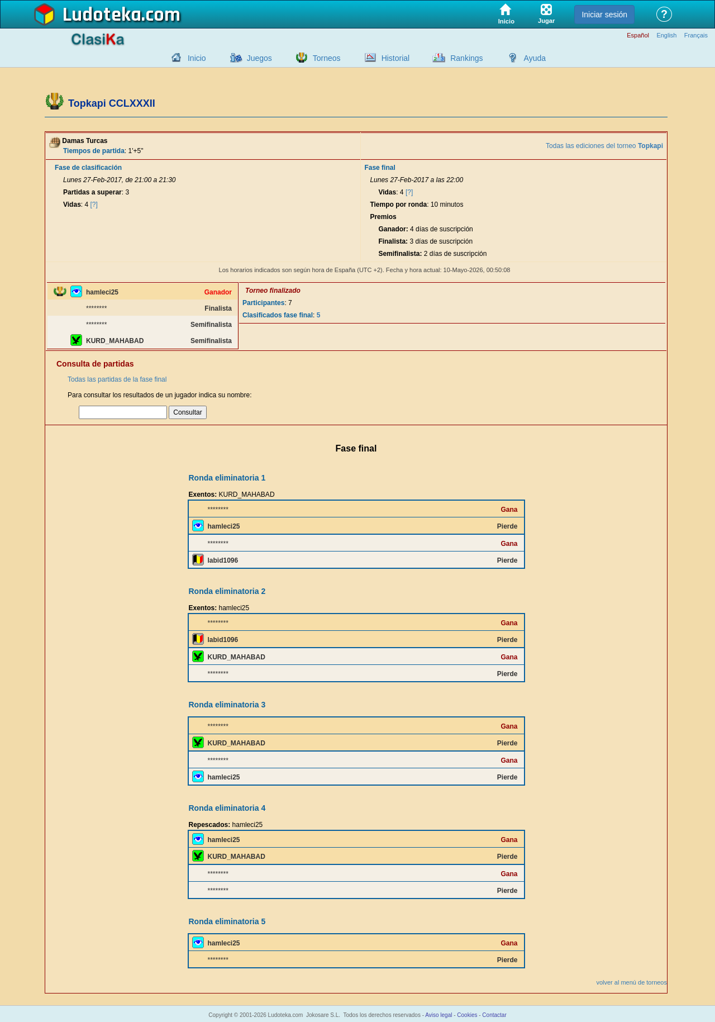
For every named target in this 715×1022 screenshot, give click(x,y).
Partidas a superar (92, 192)
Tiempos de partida (94, 151)
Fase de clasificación (88, 168)
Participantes (263, 303)
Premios (383, 217)
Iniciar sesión (604, 14)
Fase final (379, 168)
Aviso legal (438, 1015)
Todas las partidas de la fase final (117, 379)
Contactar (494, 1015)
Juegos (259, 58)
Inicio (197, 58)
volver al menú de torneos (631, 982)
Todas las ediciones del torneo (604, 146)
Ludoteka (102, 15)
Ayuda (535, 58)
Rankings (466, 58)
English (666, 35)
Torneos (327, 58)
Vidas (72, 204)
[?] (94, 204)
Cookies (467, 1015)
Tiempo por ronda (398, 204)
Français (696, 35)
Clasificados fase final (277, 315)
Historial (396, 58)
